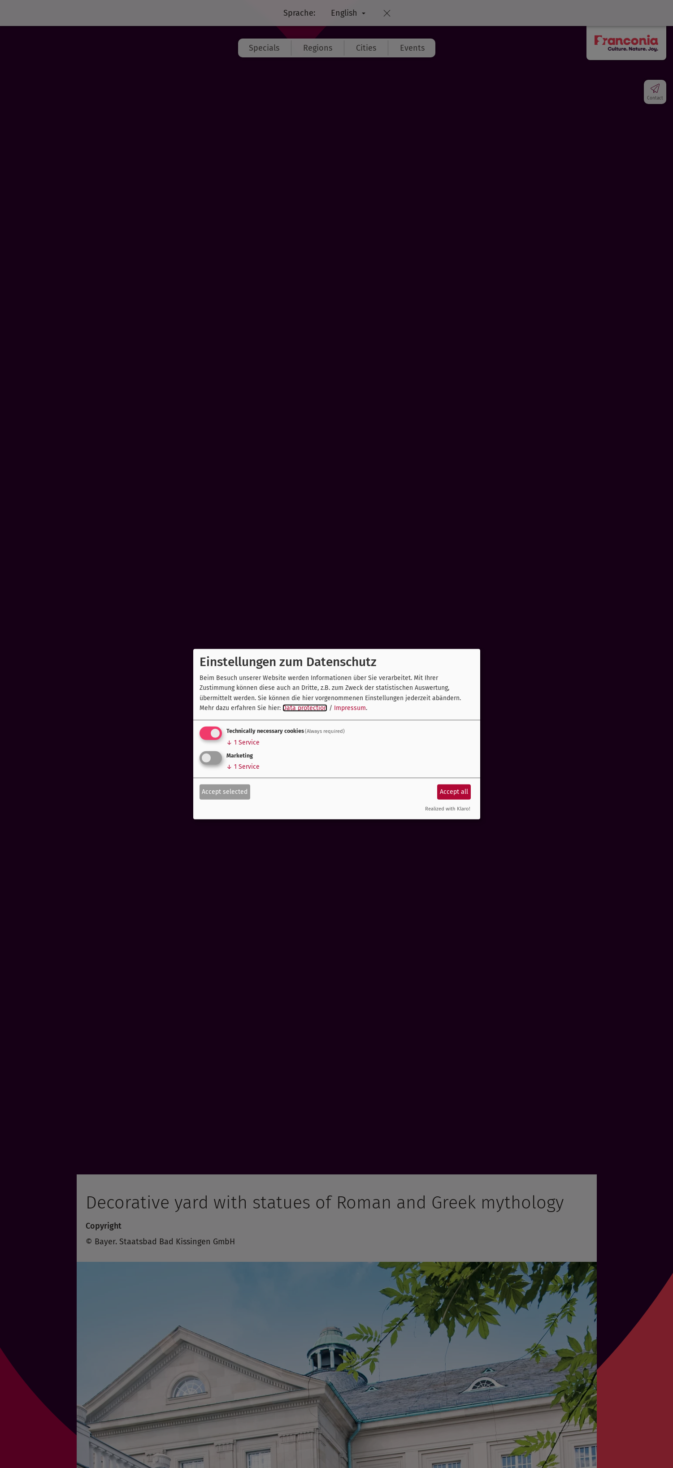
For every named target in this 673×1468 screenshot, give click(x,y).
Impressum (350, 708)
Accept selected (224, 792)
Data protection (304, 708)
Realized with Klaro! (447, 809)
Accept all (454, 792)
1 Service (243, 742)
